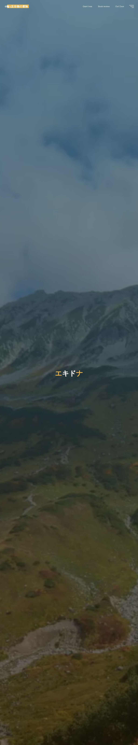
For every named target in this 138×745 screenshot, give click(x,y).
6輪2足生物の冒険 (16, 6)
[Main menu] (131, 6)
